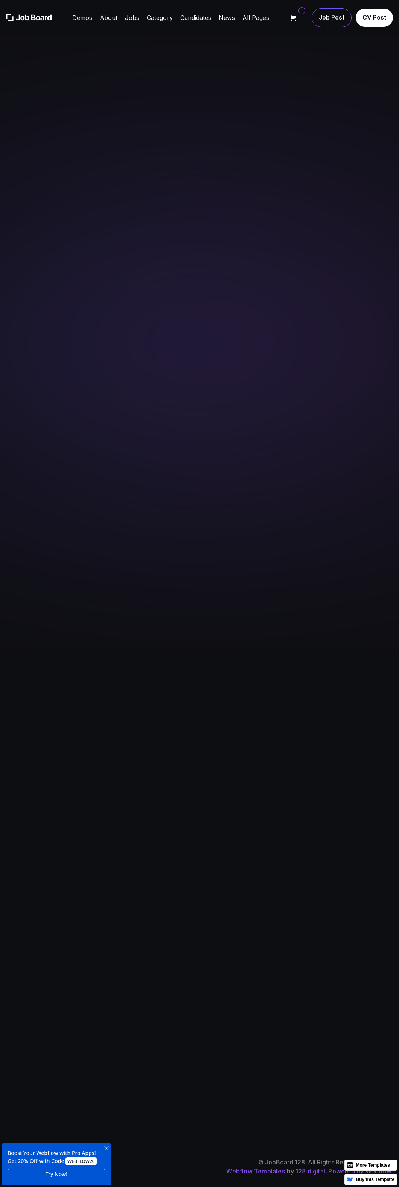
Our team (217, 1035)
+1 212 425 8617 (247, 452)
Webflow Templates (255, 1171)
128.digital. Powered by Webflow (343, 1171)
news (283, 1020)
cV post (357, 1020)
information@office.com (258, 468)
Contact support (310, 234)
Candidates (291, 1049)
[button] (82, 18)
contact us (361, 1049)
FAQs (282, 1035)
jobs (210, 1049)
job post (358, 1035)
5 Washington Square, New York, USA (275, 436)
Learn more (38, 234)
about (212, 1020)
